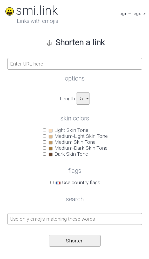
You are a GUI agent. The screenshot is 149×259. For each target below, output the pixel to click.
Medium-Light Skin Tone (77, 136)
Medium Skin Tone (71, 142)
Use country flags (78, 182)
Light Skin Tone (68, 130)
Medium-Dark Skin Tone (77, 148)
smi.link (30, 10)
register (139, 13)
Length (67, 99)
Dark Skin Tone (68, 154)
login (123, 13)
